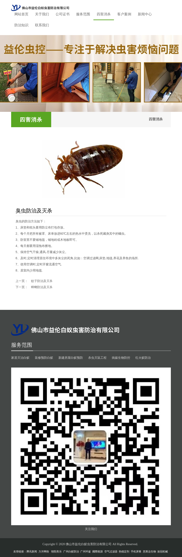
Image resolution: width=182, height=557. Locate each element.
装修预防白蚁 (44, 357)
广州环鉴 (85, 551)
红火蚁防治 (143, 357)
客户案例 (124, 14)
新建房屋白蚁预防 (70, 357)
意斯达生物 (149, 551)
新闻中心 (145, 14)
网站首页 (21, 14)
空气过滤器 (110, 551)
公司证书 (63, 14)
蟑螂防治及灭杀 (41, 287)
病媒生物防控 (121, 357)
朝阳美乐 (56, 551)
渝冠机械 (162, 551)
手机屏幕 (136, 551)
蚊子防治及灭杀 (41, 281)
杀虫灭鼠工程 (97, 357)
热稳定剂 (124, 551)
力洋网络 (43, 551)
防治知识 (21, 25)
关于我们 (42, 14)
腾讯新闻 (31, 551)
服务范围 (83, 14)
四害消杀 (104, 14)
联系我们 (42, 25)
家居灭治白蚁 (20, 357)
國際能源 (97, 551)
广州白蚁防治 (71, 551)
